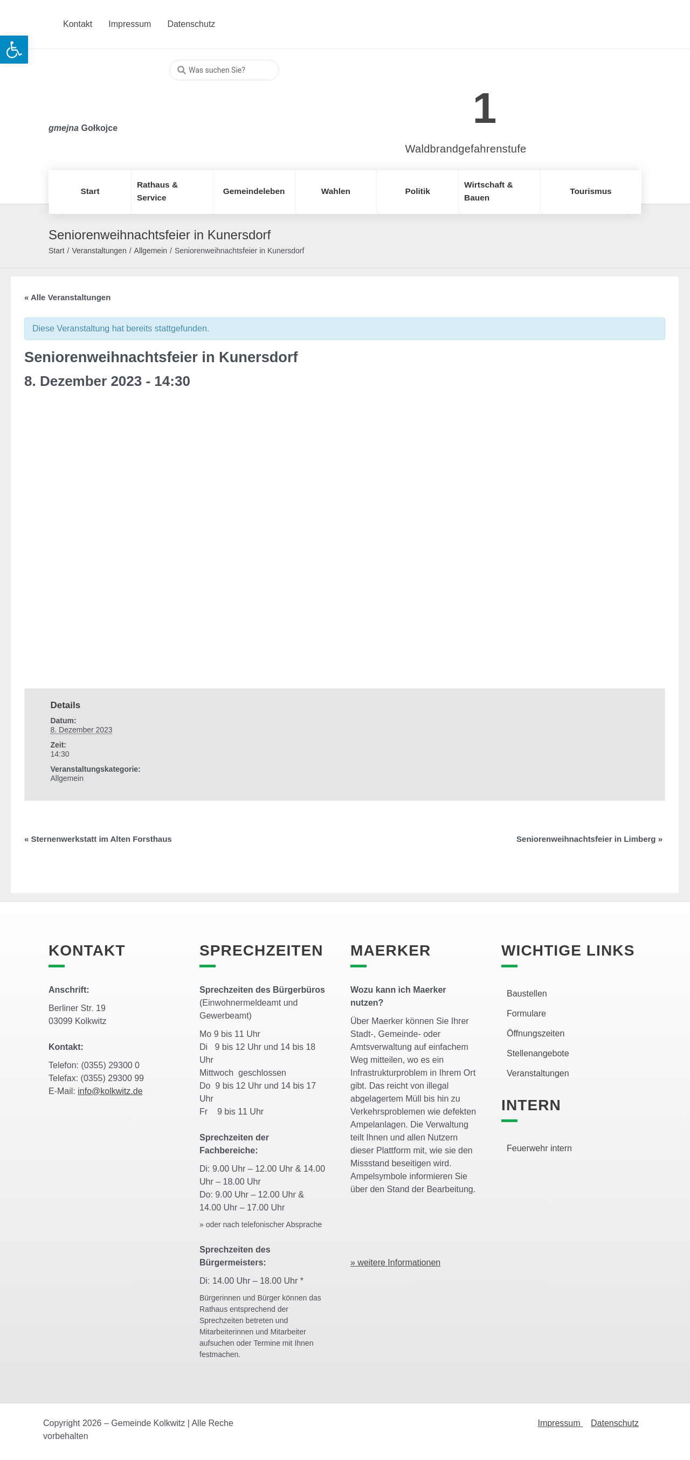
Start (57, 250)
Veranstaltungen (99, 250)
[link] (450, 102)
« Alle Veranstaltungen (67, 297)
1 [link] (485, 108)
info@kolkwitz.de (110, 1091)
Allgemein (150, 250)
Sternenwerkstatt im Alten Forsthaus (98, 838)
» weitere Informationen (395, 1262)
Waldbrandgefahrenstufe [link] (466, 149)
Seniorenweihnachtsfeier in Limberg (589, 838)
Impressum (560, 1423)
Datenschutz (615, 1423)
